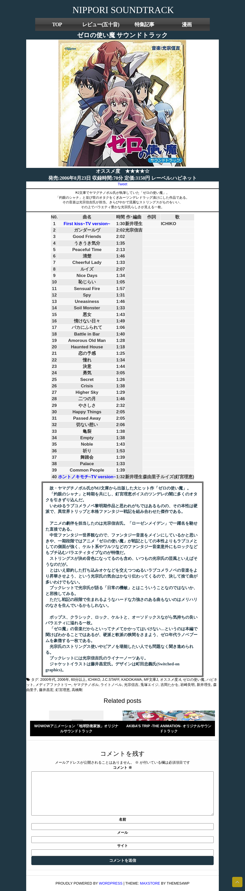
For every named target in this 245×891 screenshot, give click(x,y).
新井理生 (204, 685)
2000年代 (47, 679)
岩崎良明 (187, 685)
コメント (122, 767)
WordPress (110, 883)
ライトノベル (111, 685)
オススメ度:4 (170, 679)
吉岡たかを (169, 685)
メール (122, 832)
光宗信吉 (131, 685)
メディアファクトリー (53, 685)
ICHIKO (94, 679)
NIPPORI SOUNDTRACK (123, 10)
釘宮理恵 (62, 690)
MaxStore (150, 883)
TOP (57, 24)
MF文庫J (151, 679)
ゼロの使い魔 (193, 679)
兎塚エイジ (149, 685)
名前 (122, 819)
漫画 (187, 24)
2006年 (63, 679)
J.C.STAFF (110, 679)
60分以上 (78, 679)
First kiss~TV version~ (87, 223)
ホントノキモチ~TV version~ (87, 476)
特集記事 (144, 24)
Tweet (122, 184)
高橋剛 (77, 690)
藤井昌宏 (46, 690)
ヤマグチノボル (86, 685)
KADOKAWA (131, 679)
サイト (122, 846)
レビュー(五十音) (100, 24)
